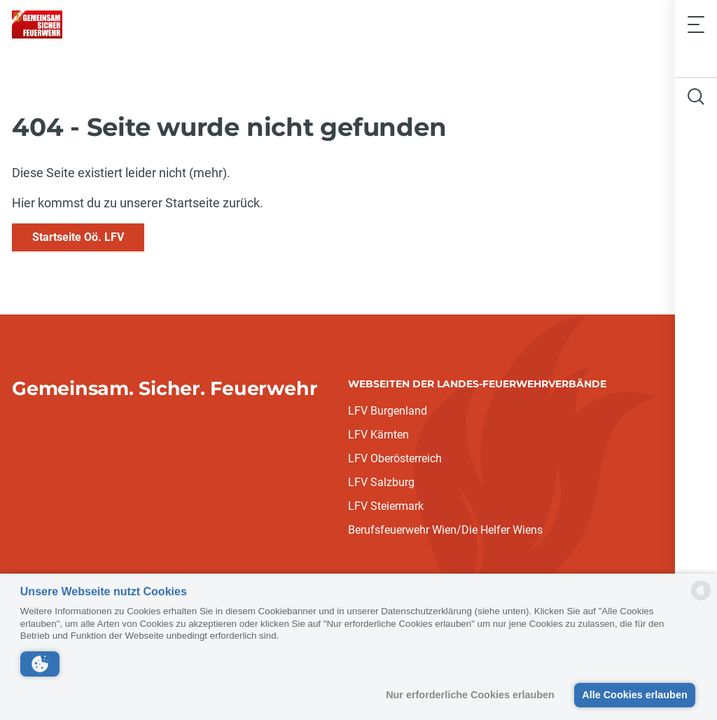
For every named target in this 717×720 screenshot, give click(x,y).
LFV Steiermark (386, 506)
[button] (40, 664)
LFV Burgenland (387, 410)
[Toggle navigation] (696, 24)
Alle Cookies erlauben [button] (634, 694)
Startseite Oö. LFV (78, 237)
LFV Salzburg (381, 482)
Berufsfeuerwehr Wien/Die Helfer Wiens (445, 529)
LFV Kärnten (378, 434)
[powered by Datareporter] (701, 599)
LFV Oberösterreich (395, 458)
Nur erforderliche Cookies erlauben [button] (470, 694)
